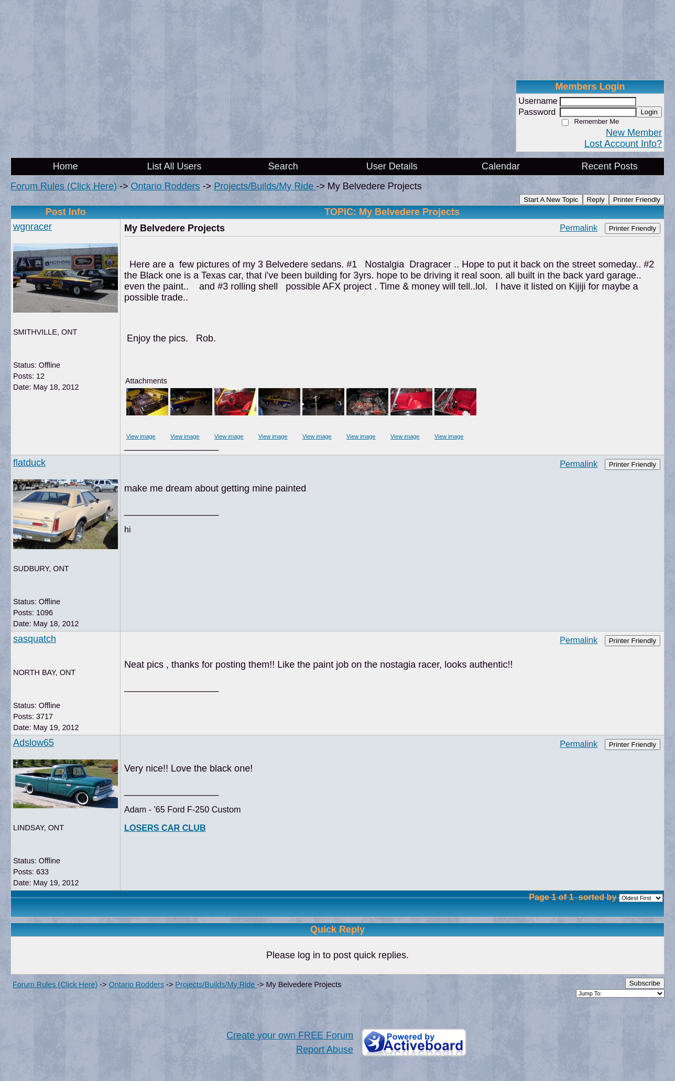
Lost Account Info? (623, 143)
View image (141, 436)
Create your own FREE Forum (289, 1035)
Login (649, 112)
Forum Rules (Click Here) (63, 186)
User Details (392, 166)
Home (65, 166)
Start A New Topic (551, 200)
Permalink (578, 227)
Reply (596, 200)
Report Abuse (324, 1049)
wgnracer (32, 226)
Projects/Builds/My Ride (265, 186)
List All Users (174, 166)
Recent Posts (610, 166)
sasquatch (34, 639)
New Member (634, 132)
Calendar (501, 166)
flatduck (29, 462)
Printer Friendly (636, 200)
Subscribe (644, 983)
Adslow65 (33, 742)
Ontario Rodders (165, 186)
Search (283, 166)
